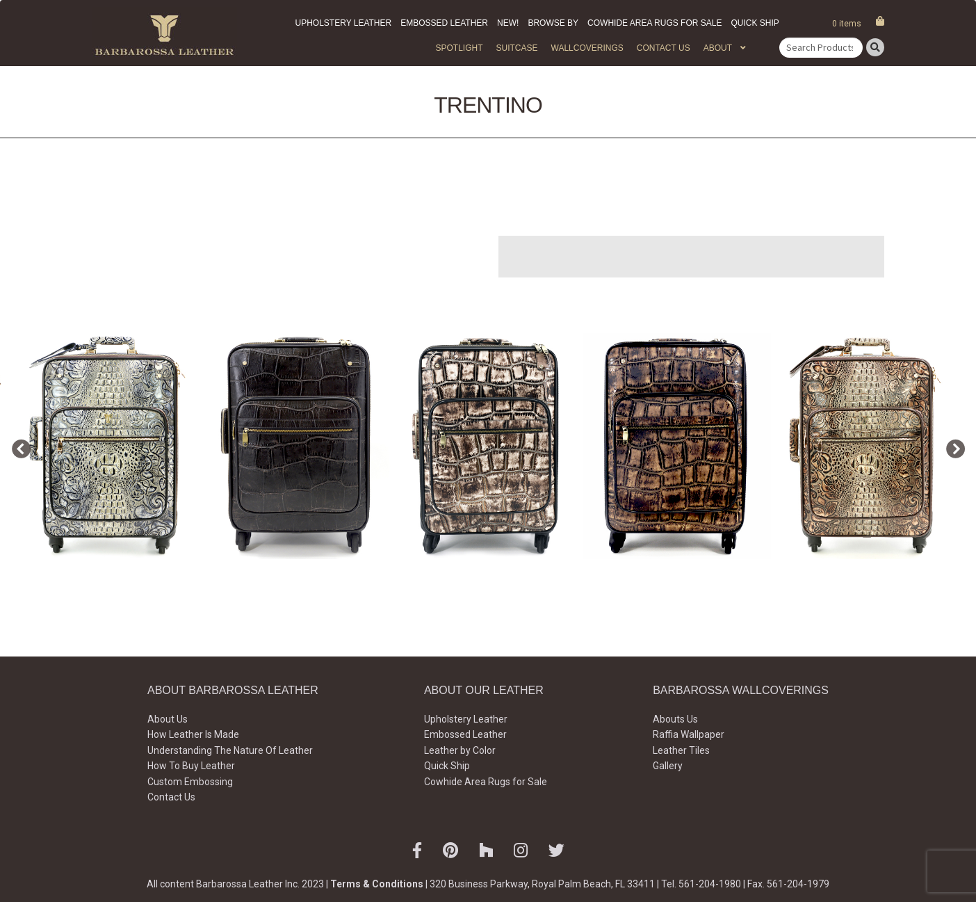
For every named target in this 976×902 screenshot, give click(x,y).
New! (508, 23)
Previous (17, 446)
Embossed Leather (444, 23)
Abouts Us (675, 719)
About (717, 48)
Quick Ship (755, 23)
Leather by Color (460, 750)
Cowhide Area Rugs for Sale (654, 23)
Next (952, 446)
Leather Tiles (681, 750)
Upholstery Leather (343, 23)
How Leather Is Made (193, 734)
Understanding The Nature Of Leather (230, 750)
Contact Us (663, 48)
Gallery (668, 765)
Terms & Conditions (376, 883)
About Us (167, 719)
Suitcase (516, 48)
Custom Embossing (190, 781)
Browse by (553, 23)
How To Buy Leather (191, 765)
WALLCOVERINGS (587, 48)
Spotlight (458, 48)
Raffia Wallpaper (688, 734)
